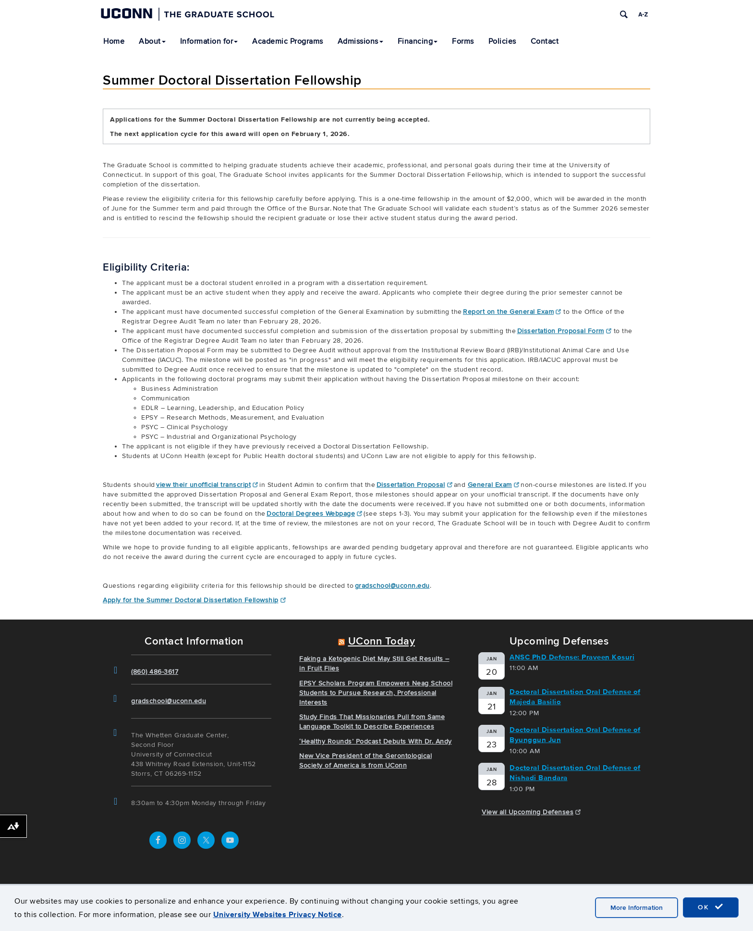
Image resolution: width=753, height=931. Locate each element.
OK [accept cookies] (711, 907)
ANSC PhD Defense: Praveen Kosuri (572, 657)
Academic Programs (287, 41)
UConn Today (381, 641)
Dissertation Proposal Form (564, 331)
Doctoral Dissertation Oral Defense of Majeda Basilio (575, 696)
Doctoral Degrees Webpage (315, 513)
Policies (502, 41)
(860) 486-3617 (154, 672)
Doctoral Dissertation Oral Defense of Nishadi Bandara (575, 772)
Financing (418, 41)
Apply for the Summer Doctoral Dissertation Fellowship (194, 600)
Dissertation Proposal (414, 485)
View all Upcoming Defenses (531, 812)
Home (113, 41)
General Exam (494, 485)
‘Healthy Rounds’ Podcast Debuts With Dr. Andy (375, 741)
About (152, 41)
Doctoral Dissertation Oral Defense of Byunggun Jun (575, 734)
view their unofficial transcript (207, 485)
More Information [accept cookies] (636, 908)
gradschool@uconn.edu (392, 586)
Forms (463, 41)
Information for (209, 41)
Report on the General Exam (512, 312)
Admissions (360, 41)
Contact (545, 41)
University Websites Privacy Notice (277, 914)
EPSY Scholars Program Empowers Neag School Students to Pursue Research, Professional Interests (375, 693)
